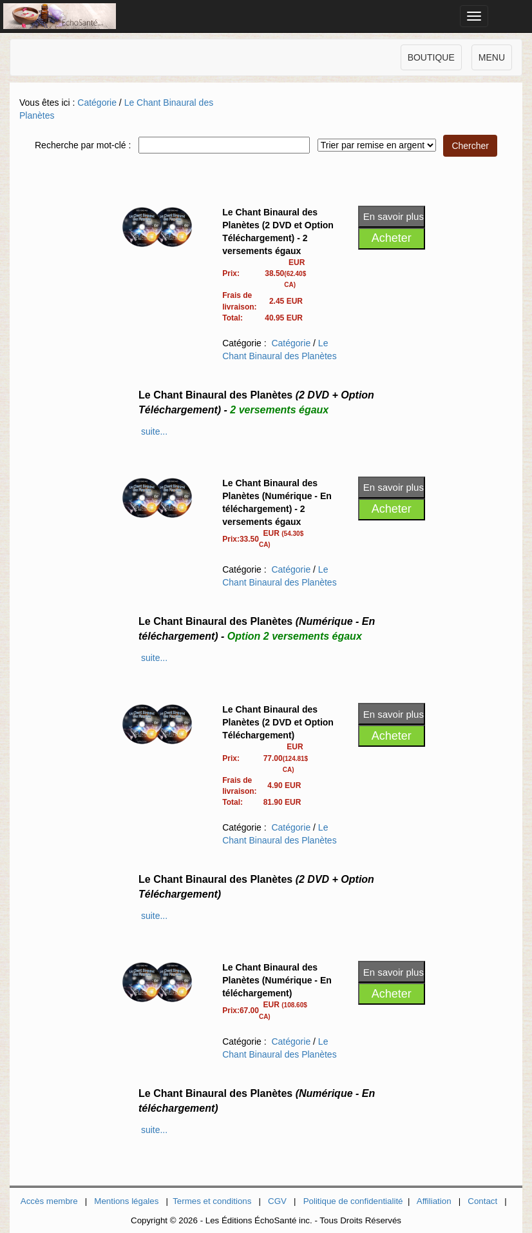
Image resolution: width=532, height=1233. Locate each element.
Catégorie (97, 102)
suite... (154, 431)
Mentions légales (126, 1201)
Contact (482, 1201)
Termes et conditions (212, 1201)
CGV (277, 1201)
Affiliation (434, 1201)
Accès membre (49, 1201)
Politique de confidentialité (353, 1201)
